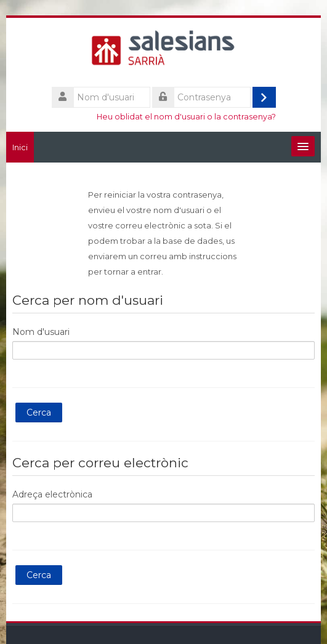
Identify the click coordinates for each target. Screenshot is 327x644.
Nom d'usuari (41, 331)
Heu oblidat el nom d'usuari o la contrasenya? (186, 116)
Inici (20, 147)
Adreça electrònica (52, 494)
